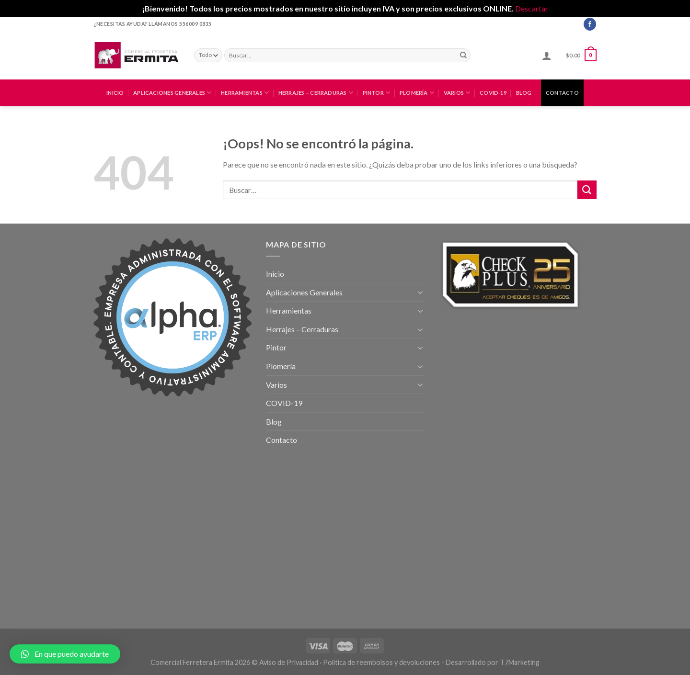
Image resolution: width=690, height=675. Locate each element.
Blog (524, 93)
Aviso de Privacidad (288, 662)
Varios (457, 92)
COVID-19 (493, 93)
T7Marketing (520, 662)
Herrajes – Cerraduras (315, 92)
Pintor (377, 92)
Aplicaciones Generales (172, 92)
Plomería (417, 92)
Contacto (562, 93)
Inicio (115, 93)
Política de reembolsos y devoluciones (381, 662)
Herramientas (245, 92)
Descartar (531, 8)
